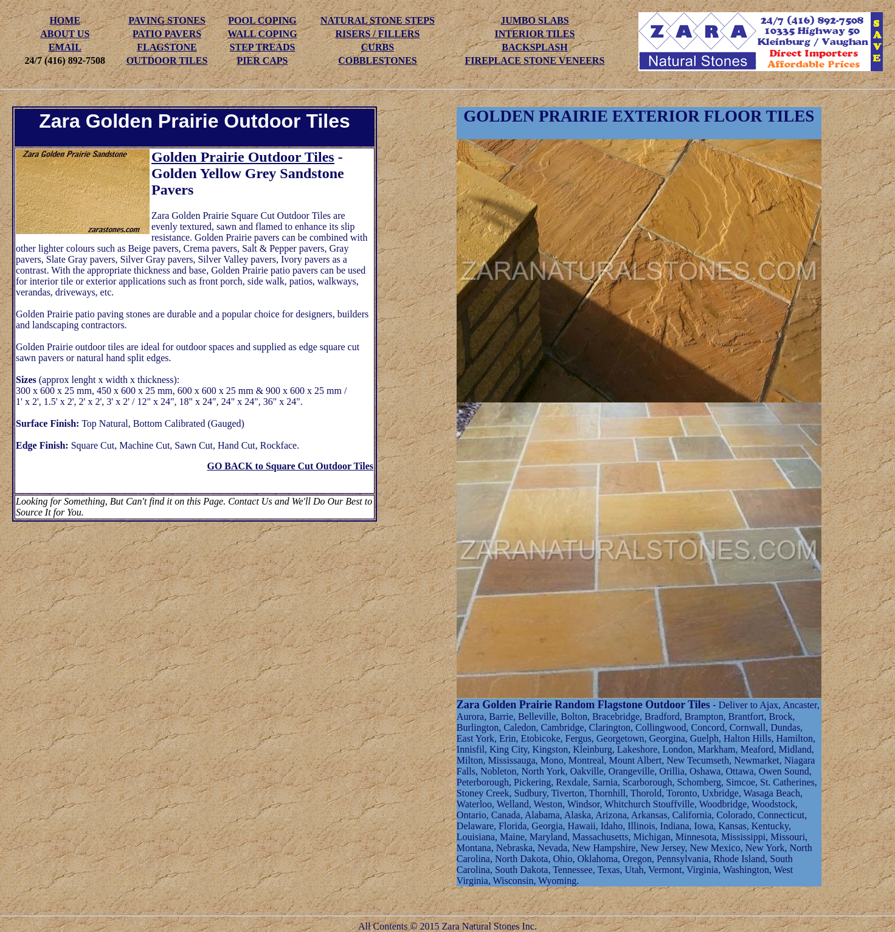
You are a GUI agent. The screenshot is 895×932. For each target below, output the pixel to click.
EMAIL (65, 47)
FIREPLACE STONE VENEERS (535, 60)
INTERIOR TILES (535, 34)
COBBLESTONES (377, 60)
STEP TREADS (262, 47)
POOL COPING (262, 20)
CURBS (377, 47)
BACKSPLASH (534, 47)
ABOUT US (64, 34)
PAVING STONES (167, 20)
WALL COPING (262, 34)
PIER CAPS (262, 60)
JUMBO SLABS (534, 20)
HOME (64, 20)
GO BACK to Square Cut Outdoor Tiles (290, 466)
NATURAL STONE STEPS (377, 20)
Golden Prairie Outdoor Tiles (242, 157)
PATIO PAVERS (167, 34)
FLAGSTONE (166, 47)
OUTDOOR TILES (167, 60)
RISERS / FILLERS (378, 34)
